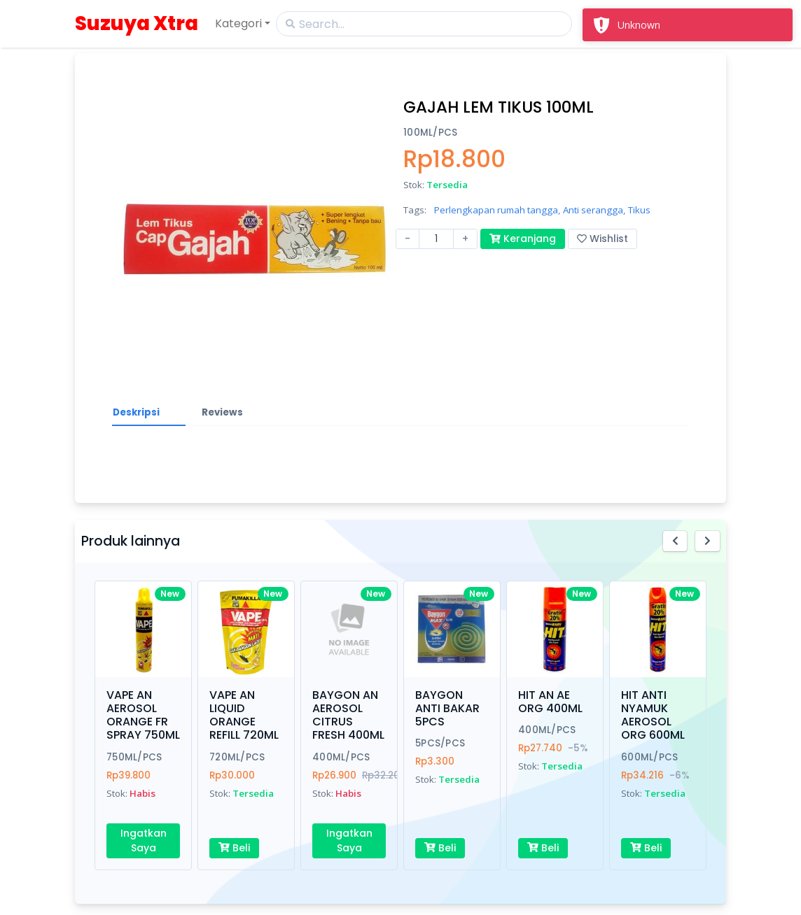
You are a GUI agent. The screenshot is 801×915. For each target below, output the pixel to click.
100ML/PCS (430, 132)
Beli (234, 848)
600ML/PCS (649, 757)
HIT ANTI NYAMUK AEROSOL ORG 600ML (653, 715)
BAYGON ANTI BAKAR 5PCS (447, 708)
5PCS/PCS (440, 743)
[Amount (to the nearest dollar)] (436, 239)
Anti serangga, (594, 210)
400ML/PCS (341, 757)
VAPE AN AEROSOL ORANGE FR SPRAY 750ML (143, 715)
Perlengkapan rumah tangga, (497, 210)
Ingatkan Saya (143, 840)
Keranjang (522, 239)
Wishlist (602, 239)
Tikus (639, 210)
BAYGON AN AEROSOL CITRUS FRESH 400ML (348, 715)
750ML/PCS (134, 757)
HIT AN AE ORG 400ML (550, 701)
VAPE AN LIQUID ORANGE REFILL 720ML (244, 715)
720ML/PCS (237, 757)
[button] (675, 541)
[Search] (424, 23)
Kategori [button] (238, 23)
